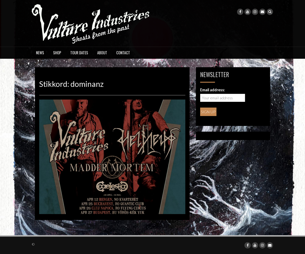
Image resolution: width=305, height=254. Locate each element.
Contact (123, 52)
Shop (57, 52)
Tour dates (79, 52)
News (40, 52)
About (102, 52)
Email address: (212, 89)
